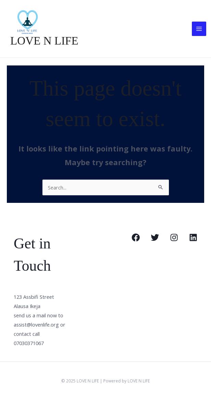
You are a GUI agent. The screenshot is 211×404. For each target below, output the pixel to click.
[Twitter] (155, 238)
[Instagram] (174, 238)
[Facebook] (136, 238)
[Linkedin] (193, 238)
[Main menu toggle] (199, 29)
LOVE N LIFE (43, 42)
